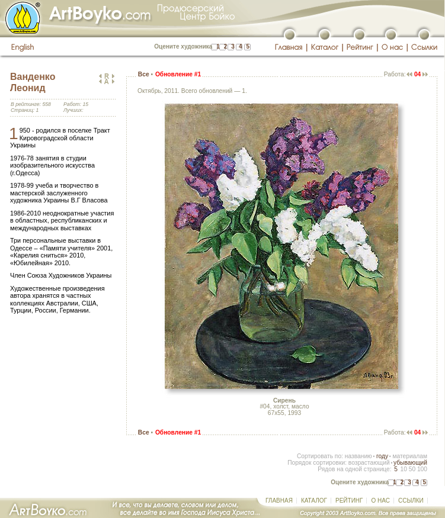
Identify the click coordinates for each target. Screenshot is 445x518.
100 (422, 469)
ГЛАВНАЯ (279, 500)
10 (403, 469)
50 (412, 469)
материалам (409, 456)
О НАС (380, 500)
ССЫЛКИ (411, 500)
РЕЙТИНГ (349, 500)
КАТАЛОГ (314, 500)
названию (358, 456)
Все (143, 74)
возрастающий (369, 462)
